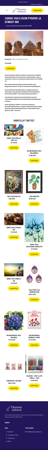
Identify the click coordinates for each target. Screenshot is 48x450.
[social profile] (29, 2)
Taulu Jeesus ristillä (14, 196)
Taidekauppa (37, 10)
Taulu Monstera (34, 196)
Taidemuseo (11, 438)
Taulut (26, 59)
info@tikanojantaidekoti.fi (36, 4)
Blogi (9, 441)
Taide (13, 59)
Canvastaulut (19, 59)
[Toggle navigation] (7, 10)
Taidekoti (10, 432)
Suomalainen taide (13, 435)
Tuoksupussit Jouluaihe (13, 381)
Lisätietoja (10, 68)
